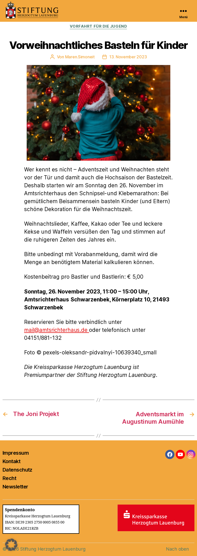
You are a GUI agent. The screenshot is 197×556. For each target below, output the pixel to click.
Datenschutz (17, 469)
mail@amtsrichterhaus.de (57, 330)
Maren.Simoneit (80, 56)
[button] (11, 544)
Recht (9, 478)
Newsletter (15, 486)
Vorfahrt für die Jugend (98, 26)
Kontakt (11, 461)
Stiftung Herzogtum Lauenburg (52, 548)
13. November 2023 (128, 56)
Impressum (16, 453)
